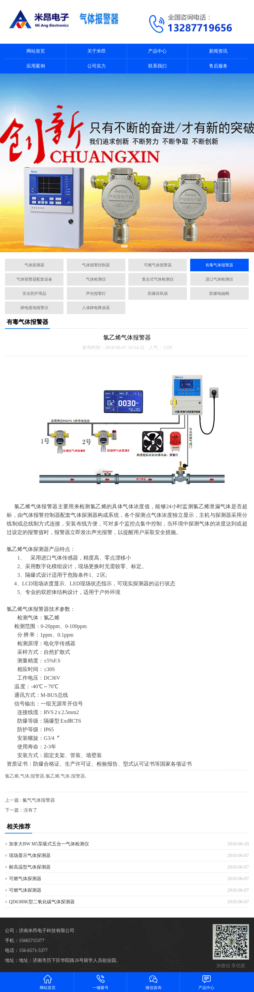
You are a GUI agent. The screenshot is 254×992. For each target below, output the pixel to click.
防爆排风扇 (158, 293)
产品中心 (157, 51)
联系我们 (157, 66)
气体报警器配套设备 (34, 279)
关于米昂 (96, 51)
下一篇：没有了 (21, 810)
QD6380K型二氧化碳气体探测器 (41, 901)
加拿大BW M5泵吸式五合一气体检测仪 (49, 843)
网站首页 (35, 51)
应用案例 (35, 66)
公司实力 (96, 66)
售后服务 (218, 66)
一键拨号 (100, 982)
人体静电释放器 (96, 307)
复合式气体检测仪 (158, 279)
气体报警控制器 (96, 265)
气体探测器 (34, 265)
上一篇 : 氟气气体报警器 (30, 800)
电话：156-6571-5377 (26, 950)
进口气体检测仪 (219, 279)
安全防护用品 (34, 293)
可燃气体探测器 (25, 878)
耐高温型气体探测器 (30, 867)
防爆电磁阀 (219, 293)
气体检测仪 (96, 279)
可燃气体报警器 (158, 265)
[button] (124, 246)
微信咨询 (153, 982)
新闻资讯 (218, 51)
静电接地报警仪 (34, 307)
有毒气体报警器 (219, 265)
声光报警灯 (96, 293)
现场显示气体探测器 (30, 855)
